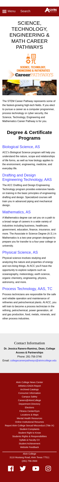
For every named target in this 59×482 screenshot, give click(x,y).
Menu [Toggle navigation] (9, 11)
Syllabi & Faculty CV (29, 440)
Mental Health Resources (29, 418)
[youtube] (36, 470)
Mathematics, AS (16, 212)
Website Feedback (29, 447)
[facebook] (10, 470)
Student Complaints (29, 429)
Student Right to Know (29, 432)
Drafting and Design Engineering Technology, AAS (27, 177)
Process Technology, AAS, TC (27, 289)
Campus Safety (29, 396)
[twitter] (23, 470)
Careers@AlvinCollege (29, 400)
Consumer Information (29, 393)
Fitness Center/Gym (30, 411)
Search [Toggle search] (25, 11)
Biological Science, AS (21, 147)
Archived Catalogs (29, 389)
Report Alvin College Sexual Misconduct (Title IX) (29, 425)
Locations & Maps (29, 414)
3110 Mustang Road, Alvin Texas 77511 (29, 457)
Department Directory (29, 404)
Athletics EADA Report (29, 386)
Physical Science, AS (20, 252)
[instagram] (48, 470)
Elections (29, 407)
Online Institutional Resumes (29, 422)
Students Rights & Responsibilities (29, 436)
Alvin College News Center (29, 382)
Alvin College (29, 454)
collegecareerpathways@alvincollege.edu (33, 360)
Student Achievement (29, 443)
